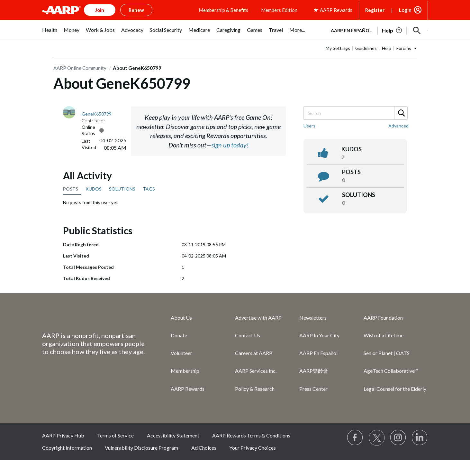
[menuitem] (49, 33)
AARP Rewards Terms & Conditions (251, 435)
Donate (179, 335)
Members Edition (279, 10)
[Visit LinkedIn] (420, 438)
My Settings (338, 48)
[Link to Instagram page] (398, 438)
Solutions (358, 194)
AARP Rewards (187, 389)
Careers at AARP (253, 353)
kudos (351, 149)
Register (374, 10)
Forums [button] (403, 48)
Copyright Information (67, 448)
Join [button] (99, 10)
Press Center (313, 389)
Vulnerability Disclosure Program (141, 448)
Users (309, 125)
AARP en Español (351, 30)
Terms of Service (115, 435)
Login (405, 10)
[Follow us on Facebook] (355, 438)
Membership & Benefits (223, 10)
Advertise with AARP (258, 317)
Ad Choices (203, 448)
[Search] (355, 113)
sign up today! (230, 145)
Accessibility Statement (173, 435)
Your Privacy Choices (252, 448)
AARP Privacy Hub (63, 435)
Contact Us (247, 335)
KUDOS (94, 189)
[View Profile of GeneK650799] (97, 114)
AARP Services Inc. (255, 371)
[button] (417, 30)
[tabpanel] (376, 30)
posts (351, 171)
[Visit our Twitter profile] (377, 438)
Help (386, 48)
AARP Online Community (79, 68)
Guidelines (366, 48)
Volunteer (181, 353)
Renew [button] (136, 10)
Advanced (398, 125)
